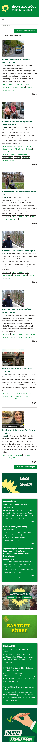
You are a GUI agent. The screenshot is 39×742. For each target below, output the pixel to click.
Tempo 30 (12, 458)
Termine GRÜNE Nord (10, 501)
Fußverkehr (6, 87)
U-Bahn (4, 219)
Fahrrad (19, 84)
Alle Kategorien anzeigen (26, 31)
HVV (27, 216)
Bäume (4, 149)
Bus (3, 84)
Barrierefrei (29, 146)
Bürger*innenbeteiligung (19, 393)
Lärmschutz (28, 455)
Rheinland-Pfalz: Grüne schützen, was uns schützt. (19, 688)
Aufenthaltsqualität (8, 146)
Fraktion (27, 84)
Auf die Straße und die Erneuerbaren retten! (17, 650)
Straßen (30, 87)
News (23, 87)
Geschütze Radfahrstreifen (21, 152)
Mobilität (15, 87)
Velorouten (26, 157)
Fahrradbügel (19, 149)
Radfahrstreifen (22, 155)
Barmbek (20, 146)
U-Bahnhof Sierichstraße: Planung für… (19, 250)
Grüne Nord (6, 25)
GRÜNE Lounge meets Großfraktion (16, 505)
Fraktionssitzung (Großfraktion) (15, 526)
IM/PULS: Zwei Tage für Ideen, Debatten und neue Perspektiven (18, 669)
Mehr (34, 94)
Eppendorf (11, 84)
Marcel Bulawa (7, 275)
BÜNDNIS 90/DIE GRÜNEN (24, 6)
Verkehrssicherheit (8, 90)
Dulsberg (10, 455)
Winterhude (14, 219)
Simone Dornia (7, 157)
